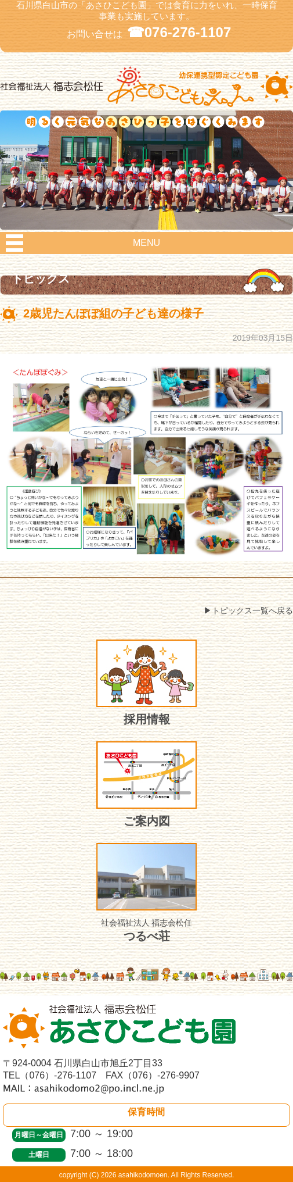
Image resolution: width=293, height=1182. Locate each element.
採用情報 (146, 683)
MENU (146, 243)
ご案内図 (146, 784)
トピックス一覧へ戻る (252, 610)
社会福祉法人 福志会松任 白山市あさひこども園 (146, 96)
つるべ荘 (146, 892)
